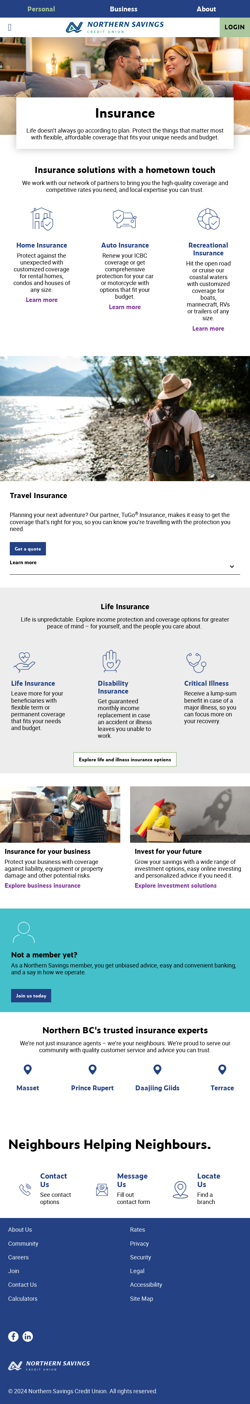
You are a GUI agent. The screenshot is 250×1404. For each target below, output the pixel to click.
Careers (18, 1257)
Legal (137, 1271)
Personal (41, 8)
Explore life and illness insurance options (125, 759)
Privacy (139, 1243)
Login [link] (235, 27)
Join (13, 1271)
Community (23, 1243)
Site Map (141, 1298)
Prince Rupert (92, 1087)
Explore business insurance (43, 885)
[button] (125, 565)
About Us (20, 1229)
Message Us (132, 1179)
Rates (137, 1229)
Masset (27, 1087)
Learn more (42, 299)
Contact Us (53, 1179)
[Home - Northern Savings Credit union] (115, 27)
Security (140, 1257)
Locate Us (208, 1179)
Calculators (22, 1298)
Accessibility (146, 1284)
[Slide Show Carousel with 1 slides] (125, 9)
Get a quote (28, 548)
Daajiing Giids (157, 1087)
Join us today (31, 995)
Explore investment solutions (176, 885)
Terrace (222, 1087)
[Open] (10, 27)
